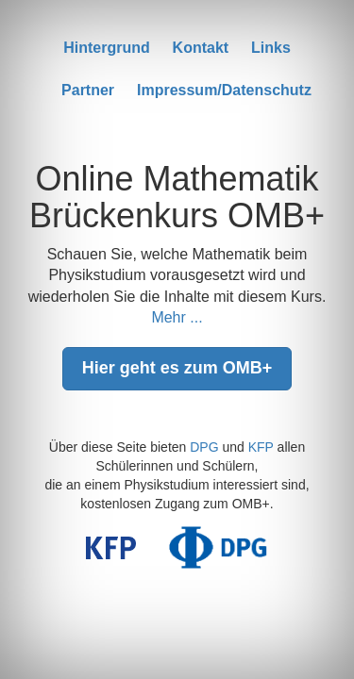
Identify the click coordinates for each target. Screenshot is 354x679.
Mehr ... (176, 317)
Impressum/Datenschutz (224, 90)
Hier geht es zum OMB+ (177, 367)
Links (271, 48)
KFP (261, 447)
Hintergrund (106, 48)
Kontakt (201, 48)
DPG (204, 447)
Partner (87, 90)
